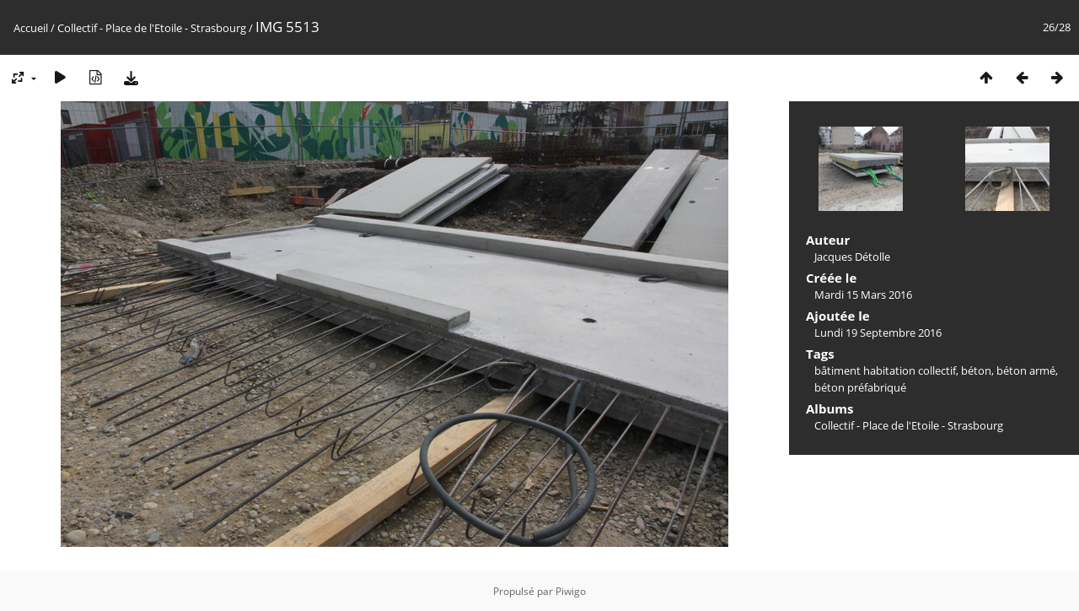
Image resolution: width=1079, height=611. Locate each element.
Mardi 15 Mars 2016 (863, 294)
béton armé (1025, 370)
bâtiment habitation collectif (885, 370)
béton (976, 370)
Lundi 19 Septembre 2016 (878, 332)
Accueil (30, 27)
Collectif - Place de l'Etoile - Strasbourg (151, 27)
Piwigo (571, 591)
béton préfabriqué (860, 387)
